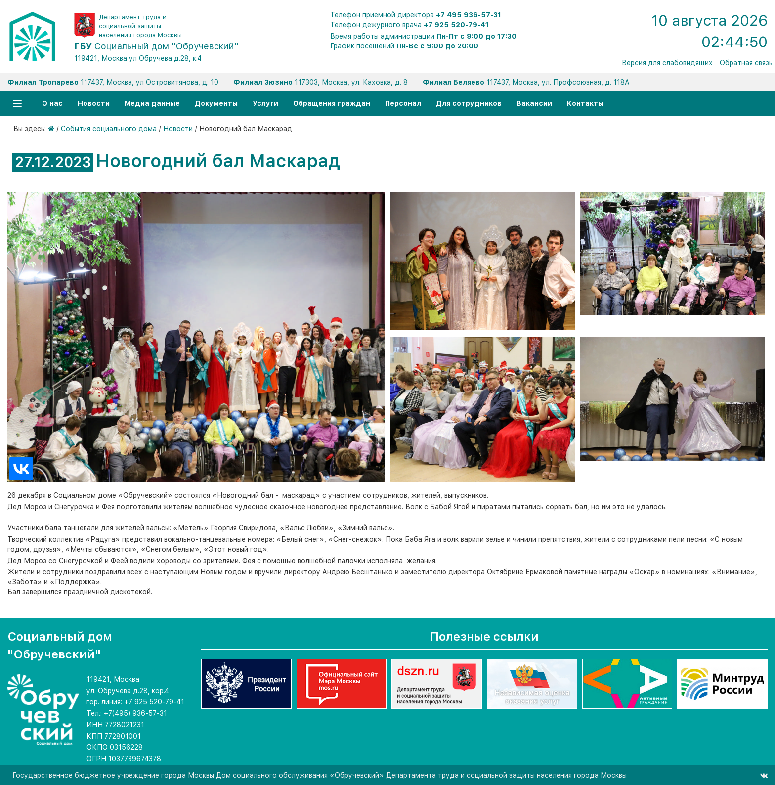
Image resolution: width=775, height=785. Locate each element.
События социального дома (109, 128)
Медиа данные (152, 103)
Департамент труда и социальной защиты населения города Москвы (140, 26)
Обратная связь (746, 63)
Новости (94, 103)
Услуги (265, 103)
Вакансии (534, 103)
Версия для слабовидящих (667, 63)
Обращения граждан (331, 103)
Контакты (585, 103)
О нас (52, 103)
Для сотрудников (469, 103)
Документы (216, 103)
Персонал (403, 103)
